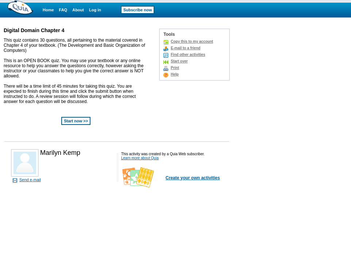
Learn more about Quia (140, 158)
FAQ (63, 10)
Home (48, 10)
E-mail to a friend (185, 48)
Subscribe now (137, 10)
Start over (179, 61)
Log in (95, 10)
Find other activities (188, 55)
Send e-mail (30, 180)
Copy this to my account (192, 41)
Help (175, 74)
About (78, 10)
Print (175, 68)
